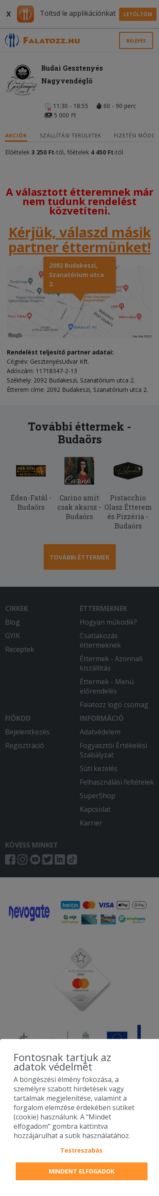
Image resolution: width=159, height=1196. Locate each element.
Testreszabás (81, 1150)
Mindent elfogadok (81, 1171)
